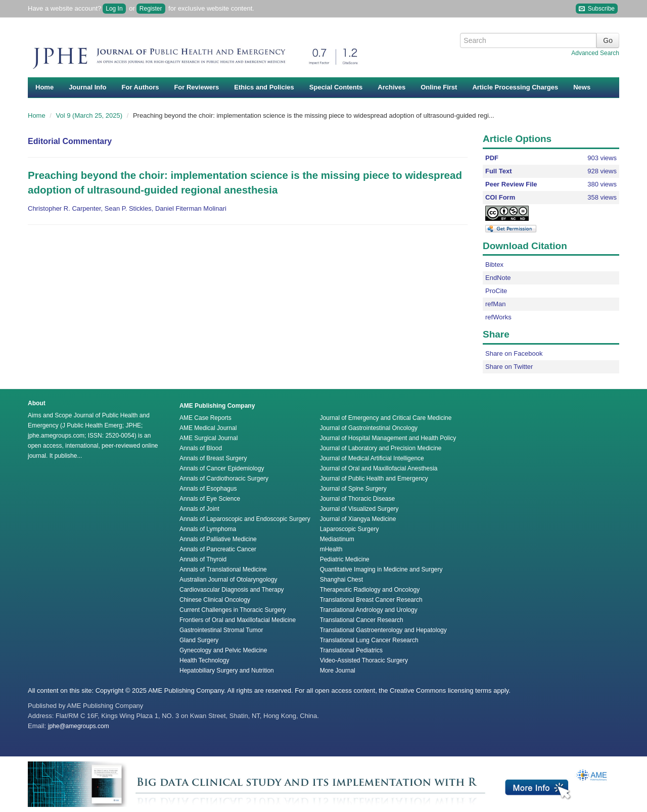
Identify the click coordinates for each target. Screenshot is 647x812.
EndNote (498, 277)
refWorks (498, 317)
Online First (439, 87)
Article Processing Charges (515, 87)
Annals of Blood (200, 448)
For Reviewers (196, 87)
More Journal (337, 670)
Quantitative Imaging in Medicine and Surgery (381, 569)
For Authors (140, 87)
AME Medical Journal (208, 428)
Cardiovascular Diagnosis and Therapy (231, 589)
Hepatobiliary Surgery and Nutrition (226, 670)
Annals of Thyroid (202, 559)
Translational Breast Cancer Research (371, 599)
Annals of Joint (199, 508)
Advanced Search (595, 53)
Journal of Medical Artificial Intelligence (372, 458)
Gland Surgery (198, 640)
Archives (391, 87)
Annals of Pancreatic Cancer (217, 549)
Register (151, 8)
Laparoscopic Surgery (349, 529)
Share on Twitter (509, 366)
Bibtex (494, 264)
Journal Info (87, 87)
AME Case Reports (205, 417)
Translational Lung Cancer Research (369, 640)
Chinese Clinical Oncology (214, 599)
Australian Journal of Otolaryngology (228, 579)
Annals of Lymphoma (207, 529)
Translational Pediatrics (351, 650)
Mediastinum (337, 539)
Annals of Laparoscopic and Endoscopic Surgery (244, 518)
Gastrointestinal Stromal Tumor (221, 630)
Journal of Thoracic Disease (357, 498)
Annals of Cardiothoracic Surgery (223, 478)
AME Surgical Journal (208, 438)
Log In (114, 8)
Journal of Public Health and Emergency (374, 478)
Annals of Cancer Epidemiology (221, 468)
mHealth (331, 549)
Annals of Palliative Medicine (218, 539)
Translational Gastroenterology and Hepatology (383, 630)
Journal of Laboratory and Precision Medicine (381, 448)
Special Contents (335, 87)
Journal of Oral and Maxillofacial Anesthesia (379, 468)
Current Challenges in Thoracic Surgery (232, 609)
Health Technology (204, 660)
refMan (495, 304)
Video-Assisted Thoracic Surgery (364, 660)
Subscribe (597, 9)
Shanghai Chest (341, 579)
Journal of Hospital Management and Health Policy (388, 438)
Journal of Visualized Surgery (359, 508)
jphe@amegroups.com (78, 726)
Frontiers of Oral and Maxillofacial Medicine (237, 620)
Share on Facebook (513, 353)
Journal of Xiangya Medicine (358, 518)
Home (44, 87)
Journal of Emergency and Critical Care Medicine (386, 417)
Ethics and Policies (264, 87)
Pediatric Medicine (344, 559)
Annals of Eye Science (209, 498)
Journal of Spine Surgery (353, 488)
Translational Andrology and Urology (369, 609)
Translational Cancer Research (361, 620)
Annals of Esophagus (208, 488)
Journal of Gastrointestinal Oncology (369, 428)
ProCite (496, 291)
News (581, 87)
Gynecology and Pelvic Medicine (223, 650)
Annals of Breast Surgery (213, 458)
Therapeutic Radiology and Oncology (370, 589)
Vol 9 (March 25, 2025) (90, 115)
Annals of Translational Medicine (223, 569)
